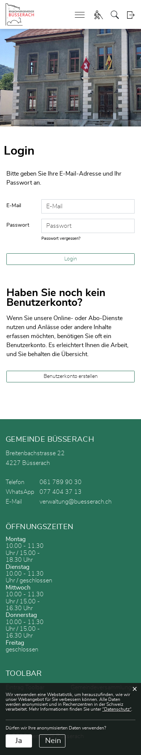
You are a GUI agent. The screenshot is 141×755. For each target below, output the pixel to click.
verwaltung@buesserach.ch (75, 502)
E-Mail (13, 205)
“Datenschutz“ (116, 709)
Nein (53, 740)
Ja (18, 740)
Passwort (17, 225)
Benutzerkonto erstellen (71, 376)
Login (130, 15)
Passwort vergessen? (60, 238)
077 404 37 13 (60, 492)
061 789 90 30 (60, 482)
